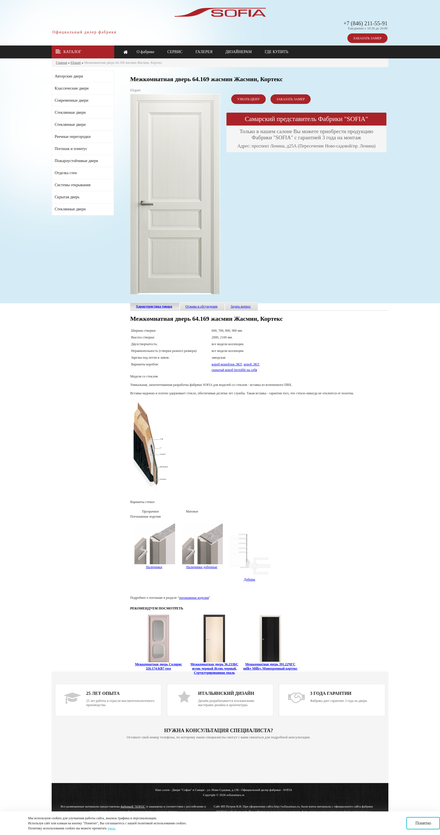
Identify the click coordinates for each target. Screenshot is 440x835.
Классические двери (72, 88)
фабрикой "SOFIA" (133, 806)
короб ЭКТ (251, 364)
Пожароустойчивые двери (76, 161)
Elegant (75, 63)
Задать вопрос (241, 306)
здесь (111, 828)
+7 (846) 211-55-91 (365, 23)
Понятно (423, 823)
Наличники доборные (202, 565)
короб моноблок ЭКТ (227, 364)
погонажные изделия (194, 598)
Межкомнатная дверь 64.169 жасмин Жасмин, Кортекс (123, 63)
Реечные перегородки (73, 137)
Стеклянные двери (70, 112)
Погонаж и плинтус (71, 149)
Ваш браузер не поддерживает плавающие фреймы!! (219, 762)
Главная (61, 63)
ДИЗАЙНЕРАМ (238, 52)
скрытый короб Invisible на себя (234, 370)
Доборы (250, 577)
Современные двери (71, 100)
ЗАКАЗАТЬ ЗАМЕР (367, 38)
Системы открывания (72, 185)
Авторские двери (69, 76)
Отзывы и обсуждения (201, 306)
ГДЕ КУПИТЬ (276, 52)
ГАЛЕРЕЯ (204, 52)
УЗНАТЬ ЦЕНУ (248, 99)
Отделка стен (66, 173)
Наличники (154, 567)
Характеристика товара (154, 306)
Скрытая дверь (67, 197)
